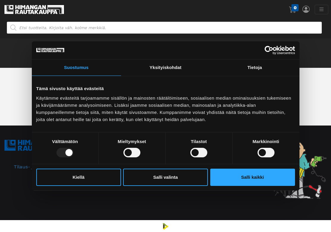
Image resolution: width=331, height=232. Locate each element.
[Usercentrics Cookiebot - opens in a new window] (269, 50)
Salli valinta (165, 177)
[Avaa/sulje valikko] (321, 9)
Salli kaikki (252, 177)
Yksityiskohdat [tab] (165, 67)
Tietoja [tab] (254, 67)
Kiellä (78, 177)
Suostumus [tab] (76, 67)
